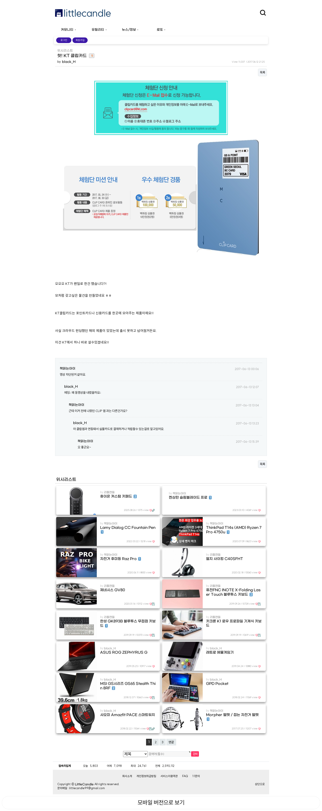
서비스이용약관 (169, 776)
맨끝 (171, 742)
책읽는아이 (67, 369)
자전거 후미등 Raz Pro (120, 559)
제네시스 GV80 (112, 590)
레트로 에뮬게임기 (220, 652)
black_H (69, 62)
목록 (262, 72)
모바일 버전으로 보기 (161, 802)
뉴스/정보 (129, 30)
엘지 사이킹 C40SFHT (224, 559)
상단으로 (260, 784)
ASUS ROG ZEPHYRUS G (123, 652)
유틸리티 (98, 30)
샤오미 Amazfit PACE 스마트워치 (127, 715)
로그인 (63, 40)
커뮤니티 (67, 30)
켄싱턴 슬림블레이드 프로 (190, 498)
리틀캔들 (109, 492)
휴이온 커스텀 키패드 (118, 496)
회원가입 (80, 40)
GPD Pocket (217, 684)
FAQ (185, 776)
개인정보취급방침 (146, 776)
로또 (160, 30)
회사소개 (127, 776)
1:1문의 (196, 776)
